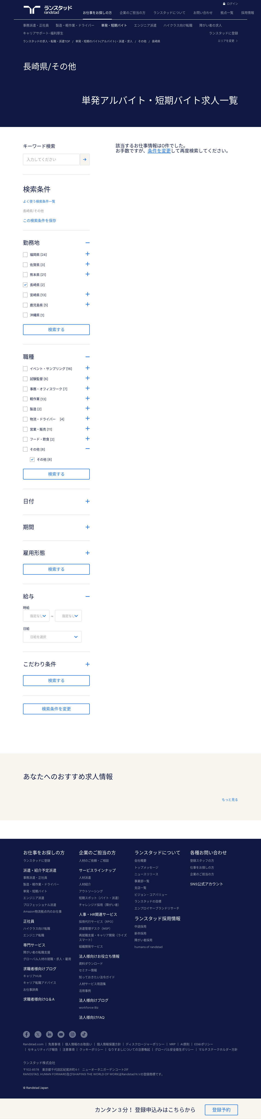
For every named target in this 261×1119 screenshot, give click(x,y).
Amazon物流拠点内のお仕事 (42, 911)
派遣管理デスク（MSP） (95, 928)
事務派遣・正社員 (36, 25)
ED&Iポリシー (203, 1044)
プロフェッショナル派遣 (39, 905)
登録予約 (221, 1110)
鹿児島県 (36, 305)
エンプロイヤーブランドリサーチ (156, 908)
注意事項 (69, 1049)
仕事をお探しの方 (202, 867)
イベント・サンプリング (47, 369)
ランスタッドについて (169, 13)
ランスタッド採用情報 (157, 918)
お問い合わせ (203, 13)
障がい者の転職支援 (36, 952)
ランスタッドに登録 (223, 33)
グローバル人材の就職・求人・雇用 (47, 959)
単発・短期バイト (114, 25)
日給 (26, 628)
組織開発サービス (91, 946)
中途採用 (140, 926)
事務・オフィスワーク (46, 389)
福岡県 (35, 254)
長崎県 (156, 41)
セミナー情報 (88, 970)
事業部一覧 (141, 881)
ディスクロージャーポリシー (145, 1044)
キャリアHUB (32, 976)
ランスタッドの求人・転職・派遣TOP (46, 41)
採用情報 (247, 13)
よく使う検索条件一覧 (39, 201)
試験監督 (36, 379)
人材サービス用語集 (92, 984)
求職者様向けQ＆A (39, 999)
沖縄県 (35, 315)
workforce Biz (88, 1007)
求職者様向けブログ (39, 968)
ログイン (232, 3)
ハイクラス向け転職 (177, 25)
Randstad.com (33, 1044)
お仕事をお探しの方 (97, 13)
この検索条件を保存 (39, 220)
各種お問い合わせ (208, 852)
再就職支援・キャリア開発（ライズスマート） (103, 937)
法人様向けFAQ (91, 1017)
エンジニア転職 (33, 935)
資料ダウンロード (91, 963)
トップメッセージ (146, 867)
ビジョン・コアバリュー (150, 894)
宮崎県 (35, 295)
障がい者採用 (143, 940)
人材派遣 (85, 877)
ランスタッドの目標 (147, 901)
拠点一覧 (226, 13)
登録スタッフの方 (202, 860)
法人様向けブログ (93, 1000)
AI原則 (184, 1044)
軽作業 (35, 399)
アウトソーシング (91, 891)
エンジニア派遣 (145, 25)
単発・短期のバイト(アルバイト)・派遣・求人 (104, 41)
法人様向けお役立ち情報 (99, 956)
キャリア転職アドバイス (39, 982)
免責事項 (54, 1044)
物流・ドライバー (44, 419)
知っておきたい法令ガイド (97, 977)
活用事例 (85, 990)
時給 (26, 608)
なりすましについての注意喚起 (129, 1049)
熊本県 (35, 275)
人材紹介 (85, 884)
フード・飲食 (39, 439)
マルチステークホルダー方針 (218, 1049)
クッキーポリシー (91, 1049)
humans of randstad (148, 947)
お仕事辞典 (30, 989)
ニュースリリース (146, 874)
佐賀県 (35, 265)
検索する (56, 329)
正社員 (28, 921)
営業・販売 (38, 429)
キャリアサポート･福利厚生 (43, 33)
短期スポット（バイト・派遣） (100, 898)
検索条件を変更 (56, 708)
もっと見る (230, 799)
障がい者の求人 (210, 25)
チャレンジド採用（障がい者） (100, 905)
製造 (33, 409)
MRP (172, 1044)
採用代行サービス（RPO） (97, 921)
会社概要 (140, 860)
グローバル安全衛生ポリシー (174, 1049)
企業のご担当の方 (132, 13)
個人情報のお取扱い (78, 1044)
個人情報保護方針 (109, 1044)
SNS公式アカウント (206, 884)
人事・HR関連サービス (98, 914)
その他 (142, 41)
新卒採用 (140, 933)
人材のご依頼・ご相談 (94, 860)
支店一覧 (140, 887)
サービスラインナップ (97, 870)
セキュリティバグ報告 (43, 1049)
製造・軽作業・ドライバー (75, 25)
